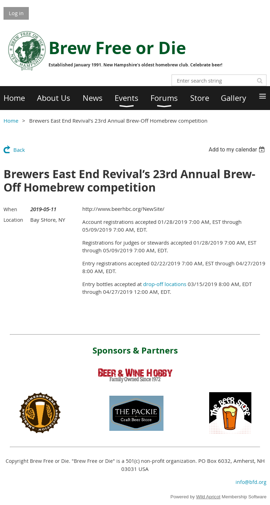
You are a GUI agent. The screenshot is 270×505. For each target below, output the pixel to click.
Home (11, 120)
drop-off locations (164, 283)
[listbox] (237, 149)
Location (13, 219)
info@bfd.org (251, 482)
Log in (16, 13)
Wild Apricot (208, 496)
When (10, 209)
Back (19, 149)
